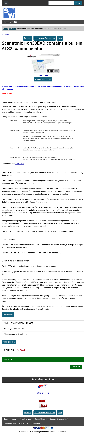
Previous (27, 38)
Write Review (8, 314)
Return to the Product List (44, 38)
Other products (43, 393)
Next (60, 38)
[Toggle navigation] (6, 3)
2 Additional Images (43, 79)
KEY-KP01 (19, 164)
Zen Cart (63, 432)
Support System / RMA (59, 419)
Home (5, 29)
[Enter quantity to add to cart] (37, 367)
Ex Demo (12, 29)
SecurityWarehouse (41, 432)
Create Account (9, 423)
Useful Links (36, 423)
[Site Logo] (43, 13)
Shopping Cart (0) (10, 22)
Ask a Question (9, 342)
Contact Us (23, 423)
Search (78, 3)
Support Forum (41, 419)
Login (14, 419)
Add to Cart (76, 367)
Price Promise (25, 419)
